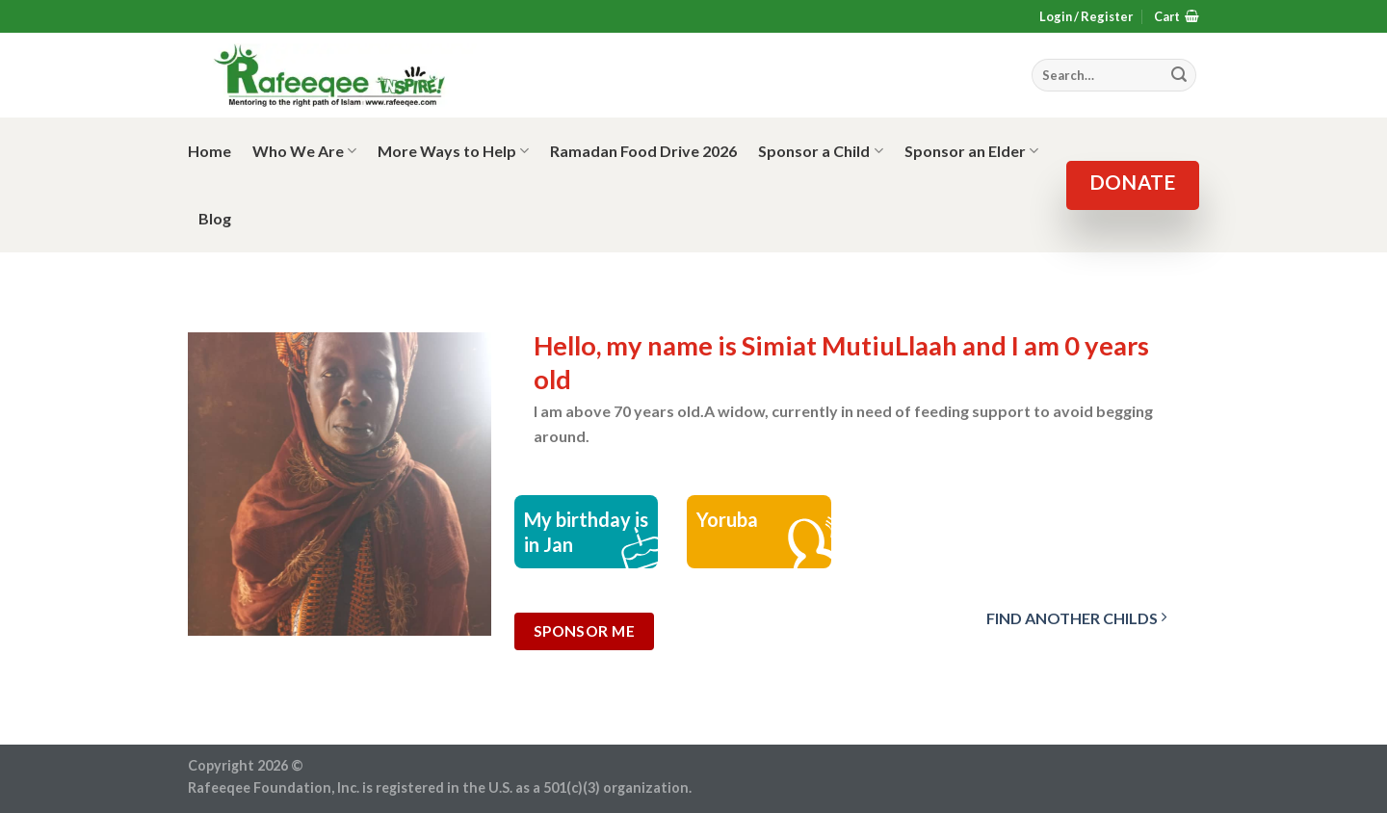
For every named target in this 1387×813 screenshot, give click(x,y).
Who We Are (304, 151)
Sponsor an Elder (971, 151)
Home (209, 151)
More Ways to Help (453, 151)
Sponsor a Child (820, 151)
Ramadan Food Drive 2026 (643, 151)
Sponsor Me (585, 631)
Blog (214, 218)
